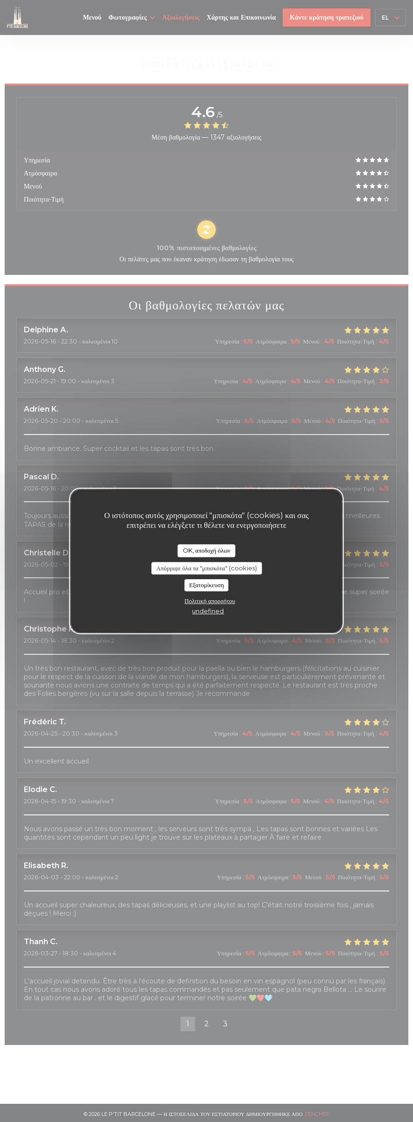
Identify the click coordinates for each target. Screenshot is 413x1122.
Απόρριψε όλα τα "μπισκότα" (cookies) (206, 568)
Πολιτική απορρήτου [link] (210, 600)
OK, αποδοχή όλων (206, 550)
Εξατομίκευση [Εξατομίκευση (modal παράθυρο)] (206, 585)
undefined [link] (208, 611)
